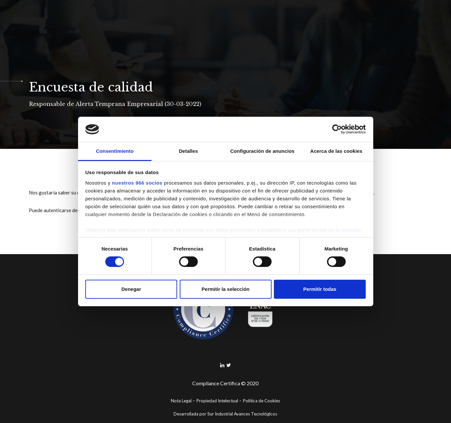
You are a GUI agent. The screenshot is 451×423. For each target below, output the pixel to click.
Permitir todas (320, 289)
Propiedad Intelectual (217, 400)
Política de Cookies (261, 400)
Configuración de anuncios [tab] (262, 151)
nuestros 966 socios (137, 183)
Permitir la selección (226, 289)
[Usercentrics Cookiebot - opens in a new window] (337, 129)
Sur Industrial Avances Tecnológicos (242, 413)
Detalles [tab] (188, 151)
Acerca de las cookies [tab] (336, 151)
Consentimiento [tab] (114, 151)
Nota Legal (181, 400)
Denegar (131, 289)
